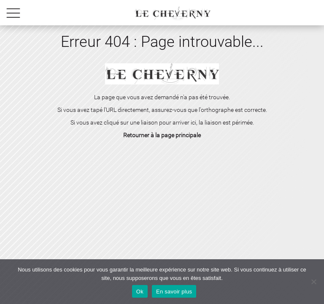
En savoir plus (174, 291)
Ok (139, 291)
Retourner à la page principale (162, 135)
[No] (313, 281)
